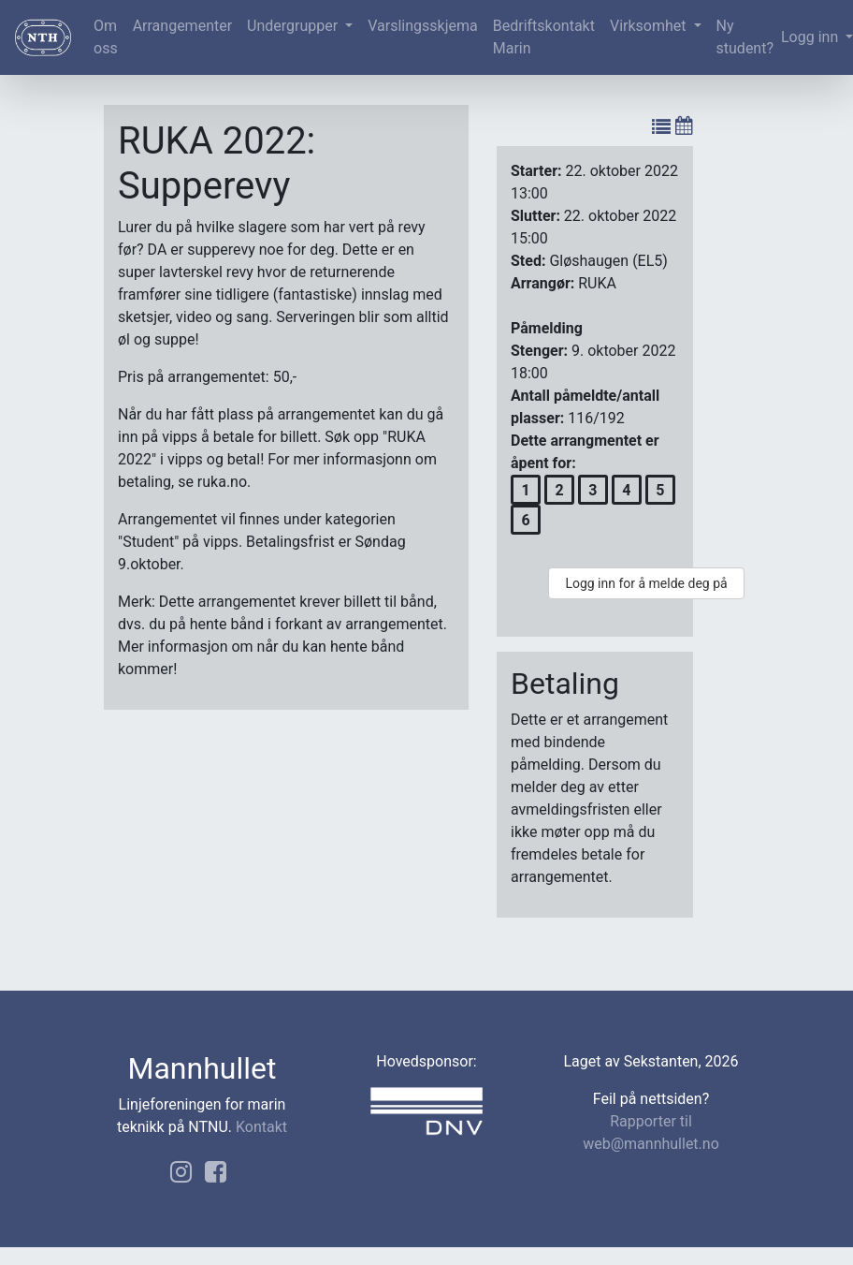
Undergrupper (294, 26)
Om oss (106, 37)
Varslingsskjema (422, 26)
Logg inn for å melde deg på (646, 583)
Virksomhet (650, 26)
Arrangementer (182, 26)
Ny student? (744, 37)
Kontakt (261, 1127)
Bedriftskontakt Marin (544, 37)
